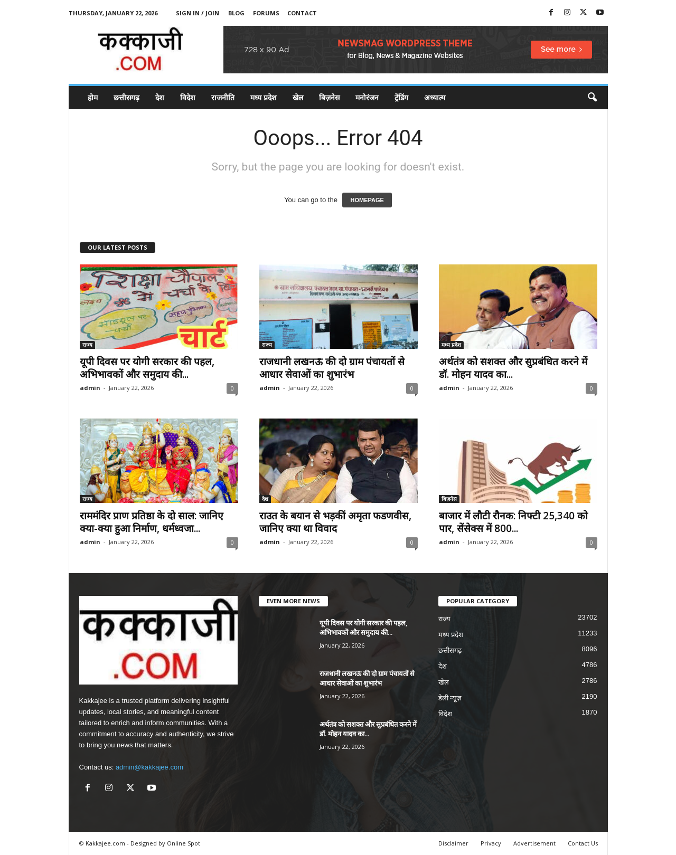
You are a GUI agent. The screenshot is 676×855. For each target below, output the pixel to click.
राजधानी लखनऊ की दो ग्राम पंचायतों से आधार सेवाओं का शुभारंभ (332, 368)
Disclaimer (453, 843)
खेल (298, 97)
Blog (236, 13)
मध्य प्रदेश (263, 97)
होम (93, 97)
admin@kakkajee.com (149, 767)
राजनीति (222, 97)
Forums (266, 13)
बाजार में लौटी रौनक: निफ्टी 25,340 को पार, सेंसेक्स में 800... (513, 522)
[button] (592, 97)
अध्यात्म (434, 97)
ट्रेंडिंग (401, 97)
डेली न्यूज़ (450, 698)
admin (90, 388)
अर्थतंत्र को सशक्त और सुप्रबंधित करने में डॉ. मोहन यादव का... (513, 368)
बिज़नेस (329, 97)
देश (159, 97)
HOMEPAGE (366, 200)
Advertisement (534, 843)
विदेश (187, 97)
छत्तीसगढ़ (126, 97)
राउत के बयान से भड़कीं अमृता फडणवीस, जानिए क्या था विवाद (335, 522)
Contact (302, 13)
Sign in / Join (197, 13)
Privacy (491, 843)
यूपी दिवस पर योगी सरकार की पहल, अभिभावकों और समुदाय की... (147, 368)
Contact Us (583, 843)
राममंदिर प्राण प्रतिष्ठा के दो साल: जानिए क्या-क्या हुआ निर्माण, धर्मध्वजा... (151, 522)
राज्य (87, 344)
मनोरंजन (367, 97)
